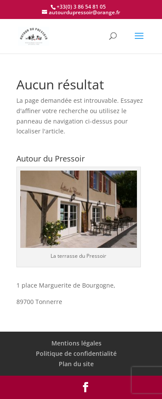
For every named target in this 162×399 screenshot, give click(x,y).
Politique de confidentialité (76, 353)
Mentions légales (76, 343)
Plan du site (76, 364)
